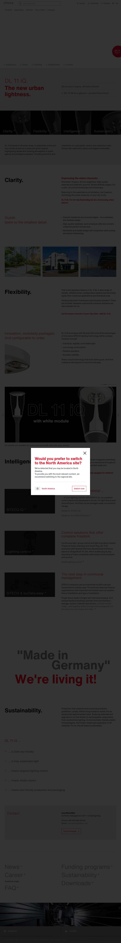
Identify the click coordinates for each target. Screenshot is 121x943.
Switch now (79, 488)
